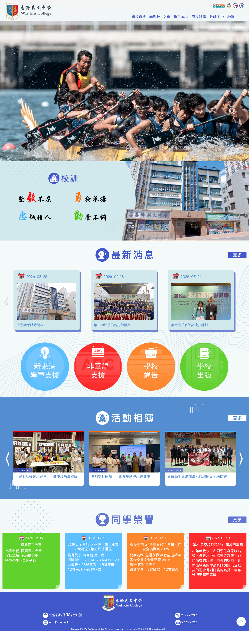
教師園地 (216, 17)
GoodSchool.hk (159, 629)
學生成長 (181, 17)
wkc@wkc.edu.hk (61, 622)
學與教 (154, 17)
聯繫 (231, 17)
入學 (167, 17)
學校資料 (138, 17)
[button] (7, 444)
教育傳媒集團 (144, 629)
